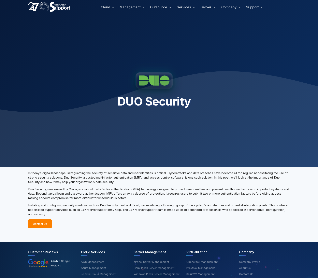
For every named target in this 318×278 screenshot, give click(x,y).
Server (206, 7)
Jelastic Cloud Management (98, 274)
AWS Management (92, 261)
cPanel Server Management (151, 261)
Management (130, 7)
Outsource (159, 7)
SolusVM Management (200, 274)
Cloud (106, 7)
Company (229, 7)
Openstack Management (202, 261)
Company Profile (249, 261)
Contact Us (40, 225)
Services (184, 7)
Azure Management (93, 267)
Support (253, 7)
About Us (245, 267)
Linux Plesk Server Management (154, 267)
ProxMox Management (200, 267)
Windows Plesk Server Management (156, 274)
